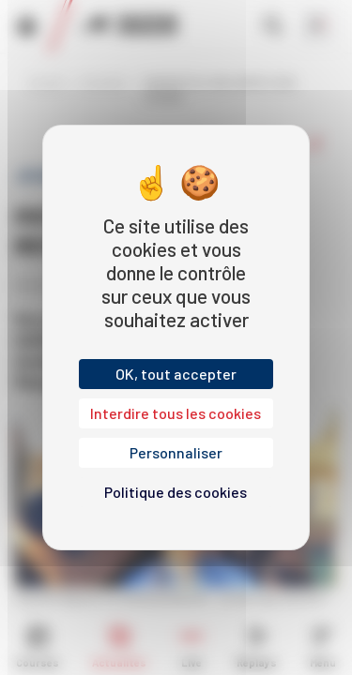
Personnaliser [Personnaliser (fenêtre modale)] (176, 452)
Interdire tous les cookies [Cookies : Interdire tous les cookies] (175, 413)
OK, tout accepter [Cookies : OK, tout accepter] (176, 373)
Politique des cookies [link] (175, 492)
